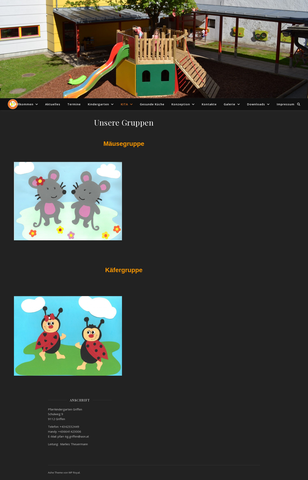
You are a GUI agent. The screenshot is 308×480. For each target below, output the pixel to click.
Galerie (229, 104)
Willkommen (23, 104)
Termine (74, 104)
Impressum (285, 104)
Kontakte (209, 104)
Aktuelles (52, 104)
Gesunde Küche (152, 104)
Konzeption (180, 104)
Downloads (256, 104)
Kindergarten (98, 104)
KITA (124, 104)
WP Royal (74, 472)
